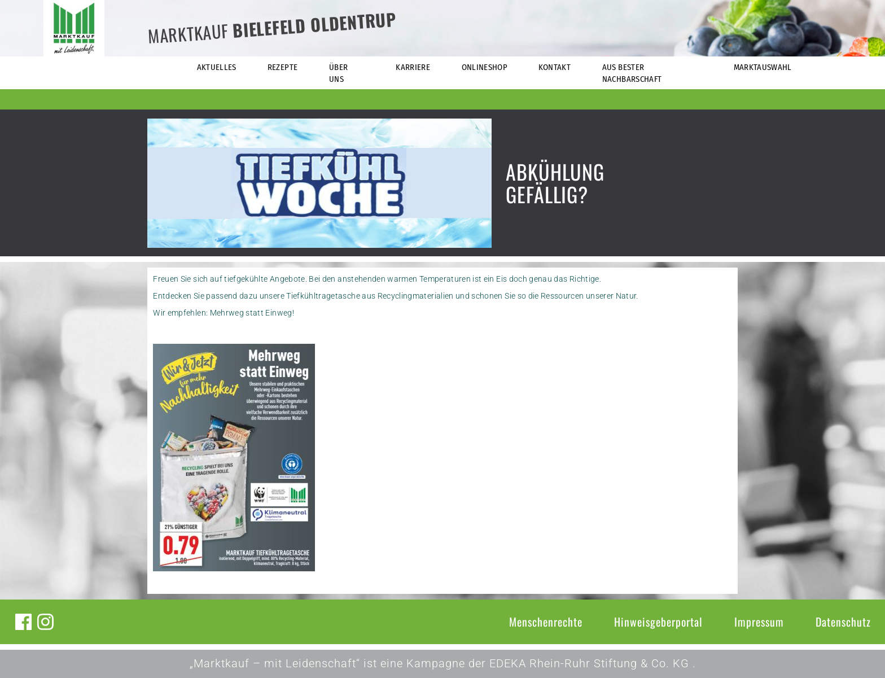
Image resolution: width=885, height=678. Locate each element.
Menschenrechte (545, 621)
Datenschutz (843, 621)
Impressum (759, 621)
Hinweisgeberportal (658, 621)
